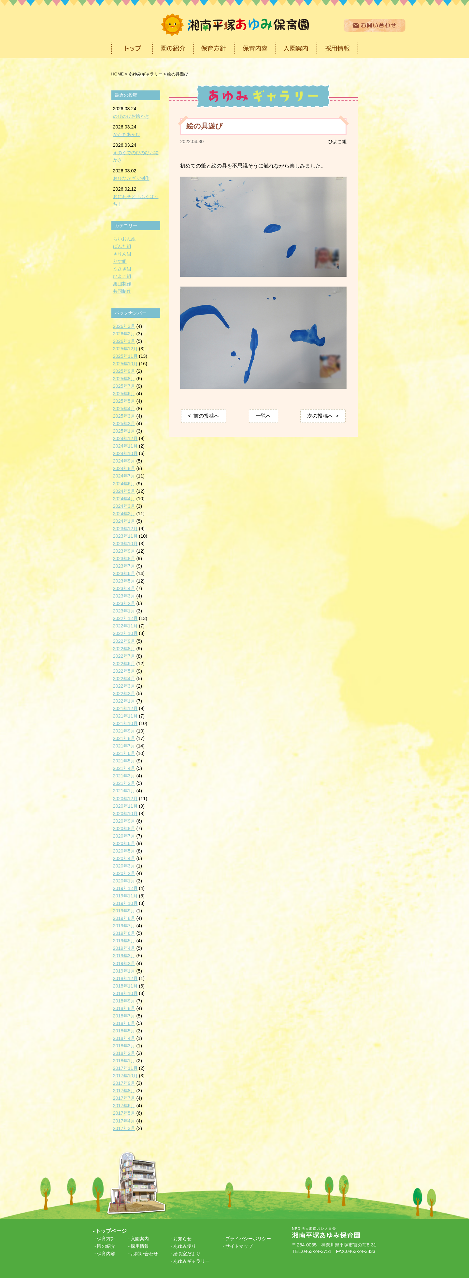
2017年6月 (124, 1105)
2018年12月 (125, 978)
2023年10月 (125, 543)
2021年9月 (124, 730)
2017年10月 (125, 1075)
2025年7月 (124, 386)
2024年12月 (125, 438)
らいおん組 (124, 238)
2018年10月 (125, 993)
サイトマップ (239, 1246)
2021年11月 (125, 716)
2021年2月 (124, 783)
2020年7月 (124, 836)
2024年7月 (124, 475)
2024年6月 (124, 483)
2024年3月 (124, 506)
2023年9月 (124, 551)
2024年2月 (124, 513)
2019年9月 (124, 910)
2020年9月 (124, 821)
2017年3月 (124, 1128)
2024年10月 (125, 453)
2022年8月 (124, 648)
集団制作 (122, 283)
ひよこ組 (337, 141)
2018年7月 (124, 1015)
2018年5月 (124, 1030)
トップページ (111, 1231)
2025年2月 (124, 423)
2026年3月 (124, 326)
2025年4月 (124, 408)
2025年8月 (124, 378)
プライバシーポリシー (248, 1238)
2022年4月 (124, 678)
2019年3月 (124, 955)
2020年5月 (124, 851)
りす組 (120, 261)
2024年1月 (124, 521)
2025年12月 (125, 348)
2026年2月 (124, 333)
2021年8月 (124, 738)
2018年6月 (124, 1023)
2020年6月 (124, 843)
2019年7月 (124, 925)
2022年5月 (124, 671)
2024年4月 (124, 498)
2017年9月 (124, 1083)
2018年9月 (124, 1000)
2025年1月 (124, 431)
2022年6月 (124, 663)
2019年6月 (124, 933)
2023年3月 (124, 596)
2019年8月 (124, 918)
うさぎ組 (122, 268)
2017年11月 (125, 1068)
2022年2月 (124, 693)
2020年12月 (125, 798)
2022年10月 (125, 633)
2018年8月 (124, 1008)
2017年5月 (124, 1113)
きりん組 (122, 253)
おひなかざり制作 (131, 178)
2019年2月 (124, 963)
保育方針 (106, 1238)
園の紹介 (106, 1246)
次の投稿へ (320, 416)
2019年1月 (124, 971)
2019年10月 (125, 903)
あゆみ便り (184, 1246)
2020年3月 (124, 865)
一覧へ (263, 416)
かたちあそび (126, 134)
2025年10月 (125, 363)
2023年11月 (125, 536)
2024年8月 (124, 468)
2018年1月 (124, 1060)
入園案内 (140, 1238)
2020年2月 (124, 873)
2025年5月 (124, 401)
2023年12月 (125, 528)
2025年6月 (124, 393)
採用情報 (140, 1246)
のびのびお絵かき (131, 116)
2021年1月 (124, 790)
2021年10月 (125, 723)
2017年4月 (124, 1120)
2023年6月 (124, 573)
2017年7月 (124, 1098)
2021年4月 (124, 768)
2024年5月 (124, 491)
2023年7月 (124, 566)
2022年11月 (125, 625)
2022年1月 (124, 701)
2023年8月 (124, 558)
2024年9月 (124, 461)
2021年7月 (124, 745)
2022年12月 (125, 618)
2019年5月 (124, 940)
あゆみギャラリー (191, 1261)
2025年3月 (124, 416)
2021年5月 (124, 760)
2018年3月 (124, 1045)
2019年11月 (125, 895)
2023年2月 (124, 603)
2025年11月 (125, 356)
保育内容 (106, 1253)
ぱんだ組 (122, 246)
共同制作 (122, 291)
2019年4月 (124, 948)
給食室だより (187, 1253)
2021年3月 (124, 775)
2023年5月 (124, 581)
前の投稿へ (206, 416)
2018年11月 (125, 986)
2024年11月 (125, 446)
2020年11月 (125, 806)
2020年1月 (124, 880)
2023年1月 (124, 610)
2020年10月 (125, 813)
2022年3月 (124, 686)
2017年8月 (124, 1090)
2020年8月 (124, 828)
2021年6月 (124, 753)
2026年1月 (124, 341)
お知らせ (182, 1238)
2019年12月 (125, 888)
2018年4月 (124, 1038)
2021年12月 (125, 708)
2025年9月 (124, 371)
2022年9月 (124, 641)
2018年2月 (124, 1053)
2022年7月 (124, 656)
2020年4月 (124, 858)
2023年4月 (124, 588)
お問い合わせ (144, 1253)
